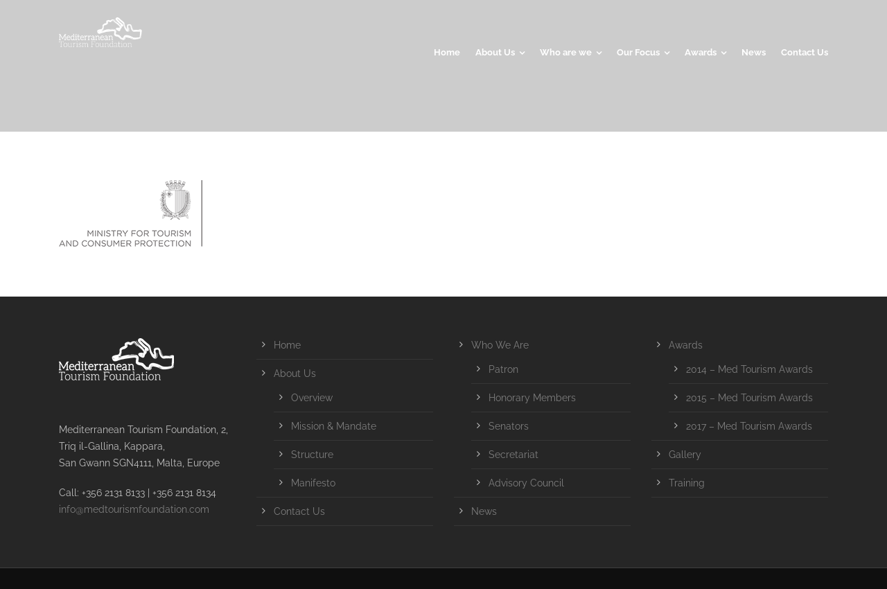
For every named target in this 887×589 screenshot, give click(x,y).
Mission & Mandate (333, 426)
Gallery (685, 454)
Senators (509, 426)
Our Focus (638, 52)
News (753, 52)
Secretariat (513, 454)
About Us (495, 52)
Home (447, 52)
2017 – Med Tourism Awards (749, 426)
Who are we (566, 52)
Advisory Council (526, 483)
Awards (701, 52)
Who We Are (500, 345)
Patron (503, 369)
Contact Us (804, 52)
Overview (312, 397)
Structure (312, 454)
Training (687, 483)
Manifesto (313, 483)
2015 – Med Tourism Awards (749, 397)
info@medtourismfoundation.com (134, 509)
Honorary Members (532, 397)
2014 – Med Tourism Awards (749, 369)
